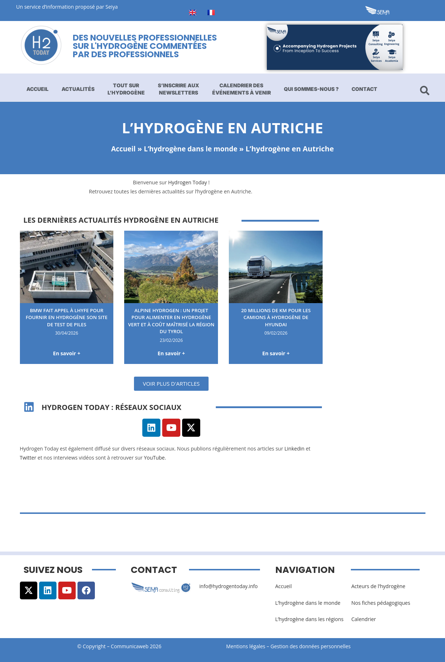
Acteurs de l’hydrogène (378, 586)
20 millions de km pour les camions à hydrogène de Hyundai (276, 317)
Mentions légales (246, 646)
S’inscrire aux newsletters (178, 89)
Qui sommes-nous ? (311, 89)
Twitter (28, 457)
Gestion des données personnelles (314, 646)
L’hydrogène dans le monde (191, 149)
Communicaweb (129, 646)
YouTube (154, 457)
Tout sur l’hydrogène (126, 89)
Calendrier (363, 619)
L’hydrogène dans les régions (309, 619)
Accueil (37, 89)
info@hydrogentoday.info (229, 586)
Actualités (78, 89)
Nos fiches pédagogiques (380, 603)
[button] (171, 384)
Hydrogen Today (187, 182)
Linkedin (295, 448)
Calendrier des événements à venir (241, 89)
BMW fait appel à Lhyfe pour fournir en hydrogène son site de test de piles (67, 317)
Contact (364, 89)
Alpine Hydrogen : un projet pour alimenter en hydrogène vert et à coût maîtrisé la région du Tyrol (171, 321)
